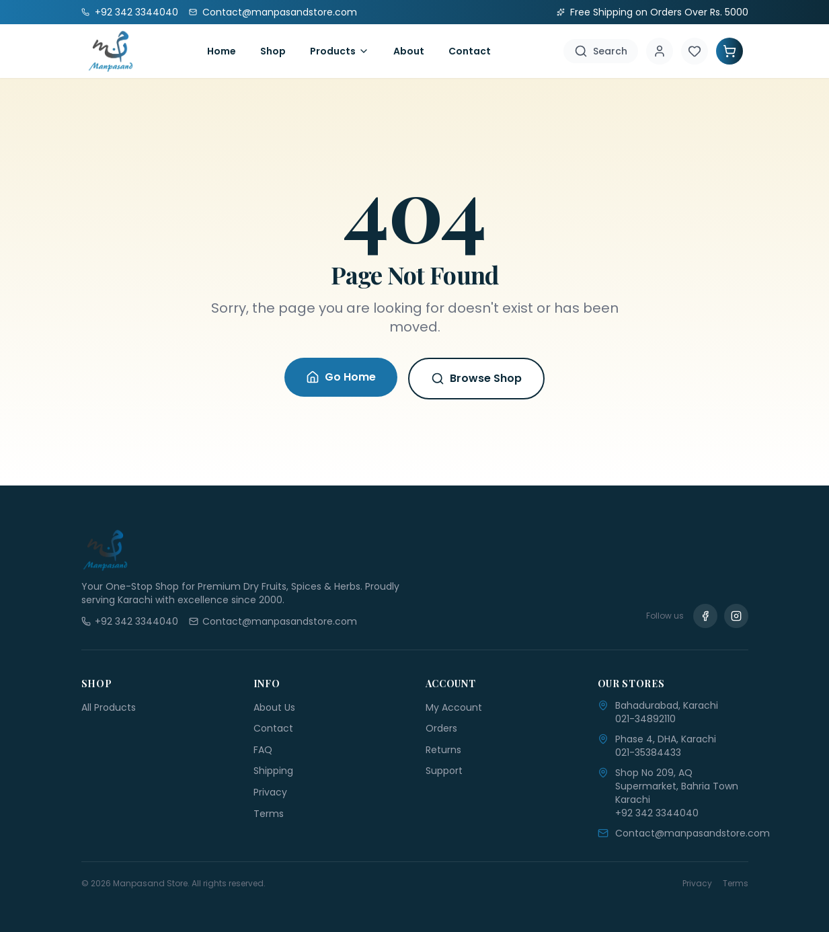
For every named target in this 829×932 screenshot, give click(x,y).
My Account (454, 707)
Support (444, 770)
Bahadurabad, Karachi (666, 705)
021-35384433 (648, 752)
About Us (274, 707)
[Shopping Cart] (729, 51)
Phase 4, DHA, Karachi (665, 739)
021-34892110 (645, 719)
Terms (268, 813)
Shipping (273, 770)
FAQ (262, 749)
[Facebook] (705, 616)
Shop (273, 51)
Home (221, 51)
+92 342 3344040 (657, 813)
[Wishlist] (694, 51)
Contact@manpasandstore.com (692, 833)
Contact (469, 51)
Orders (441, 728)
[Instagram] (736, 616)
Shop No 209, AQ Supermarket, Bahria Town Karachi (676, 786)
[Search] (600, 51)
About (408, 51)
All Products (108, 707)
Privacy (270, 792)
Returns (443, 749)
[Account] (659, 51)
